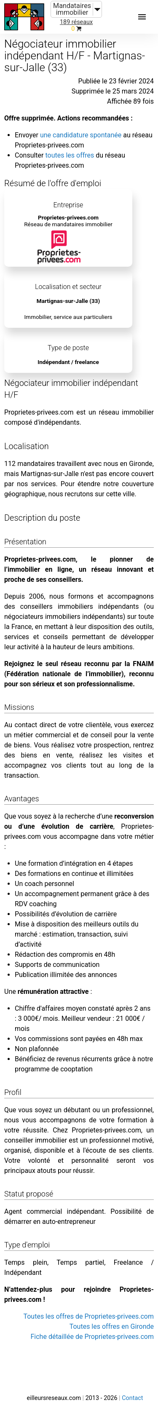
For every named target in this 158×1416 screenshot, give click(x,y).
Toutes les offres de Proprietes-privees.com (88, 1316)
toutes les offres (69, 155)
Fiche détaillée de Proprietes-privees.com (92, 1337)
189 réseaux (76, 22)
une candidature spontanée (80, 135)
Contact (132, 1398)
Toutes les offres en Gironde (112, 1326)
